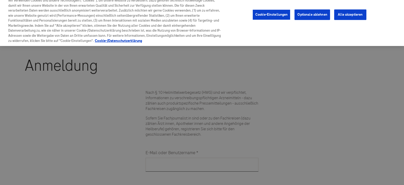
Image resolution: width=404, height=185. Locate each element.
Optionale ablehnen (312, 6)
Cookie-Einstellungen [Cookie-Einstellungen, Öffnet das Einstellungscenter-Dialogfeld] (271, 6)
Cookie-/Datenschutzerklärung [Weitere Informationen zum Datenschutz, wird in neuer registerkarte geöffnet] (118, 32)
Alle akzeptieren (350, 6)
